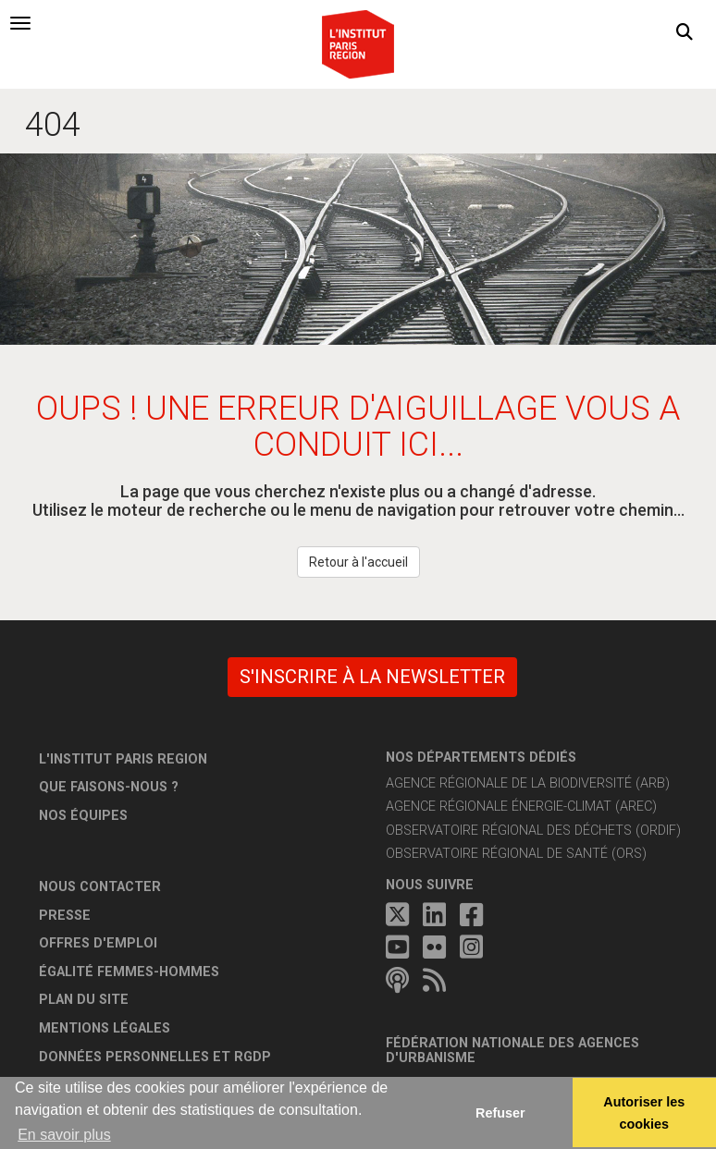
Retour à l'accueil (358, 562)
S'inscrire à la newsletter (372, 677)
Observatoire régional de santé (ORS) (516, 854)
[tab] (20, 23)
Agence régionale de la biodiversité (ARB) (528, 783)
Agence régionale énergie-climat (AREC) (521, 806)
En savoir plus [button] (64, 1135)
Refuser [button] (500, 1113)
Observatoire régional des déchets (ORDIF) (533, 830)
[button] (684, 32)
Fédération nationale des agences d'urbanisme (512, 1050)
